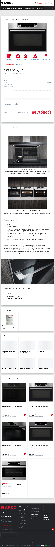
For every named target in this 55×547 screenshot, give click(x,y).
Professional (39, 8)
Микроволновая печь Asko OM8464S (38, 406)
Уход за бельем (29, 8)
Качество (18, 59)
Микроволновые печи (6, 405)
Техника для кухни (18, 8)
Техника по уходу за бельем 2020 (25, 352)
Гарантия (25, 59)
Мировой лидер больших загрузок (9, 369)
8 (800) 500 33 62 (7, 516)
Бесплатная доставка (35, 59)
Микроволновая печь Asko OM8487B (11, 445)
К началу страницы (27, 542)
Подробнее (6, 93)
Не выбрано (6, 513)
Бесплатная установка (46, 59)
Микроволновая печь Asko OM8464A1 (12, 406)
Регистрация (39, 3)
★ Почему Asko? (6, 8)
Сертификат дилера (9, 59)
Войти (34, 3)
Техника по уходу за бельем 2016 (43, 369)
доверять (19, 64)
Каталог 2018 (41, 351)
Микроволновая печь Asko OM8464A (38, 445)
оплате (18, 104)
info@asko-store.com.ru (7, 525)
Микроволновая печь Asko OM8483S (11, 484)
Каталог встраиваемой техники (26, 369)
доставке (14, 104)
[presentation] (9, 535)
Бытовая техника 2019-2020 (8, 352)
